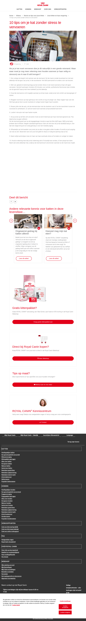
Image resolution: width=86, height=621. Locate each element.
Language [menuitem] (69, 435)
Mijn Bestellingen (6, 567)
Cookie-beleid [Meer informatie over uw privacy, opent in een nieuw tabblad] (16, 605)
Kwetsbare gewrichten (8, 470)
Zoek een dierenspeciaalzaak (10, 529)
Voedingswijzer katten (8, 452)
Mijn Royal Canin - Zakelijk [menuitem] (29, 435)
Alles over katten (6, 461)
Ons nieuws (4, 557)
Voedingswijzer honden (8, 489)
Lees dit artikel (24, 258)
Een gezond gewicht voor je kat (10, 454)
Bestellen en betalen (7, 571)
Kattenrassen (5, 479)
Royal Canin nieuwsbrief (8, 542)
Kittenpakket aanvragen (8, 459)
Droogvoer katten (6, 463)
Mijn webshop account (7, 565)
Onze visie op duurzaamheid (9, 550)
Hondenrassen (5, 516)
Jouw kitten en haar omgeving (57, 16)
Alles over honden (6, 498)
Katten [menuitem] (19, 9)
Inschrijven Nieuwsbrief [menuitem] (51, 435)
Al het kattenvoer (6, 477)
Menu (5, 3)
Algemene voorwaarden (8, 578)
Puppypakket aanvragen (8, 496)
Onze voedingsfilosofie (8, 554)
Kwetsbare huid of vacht (8, 475)
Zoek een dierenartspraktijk (9, 527)
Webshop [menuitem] (37, 9)
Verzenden (4, 574)
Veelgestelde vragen (7, 539)
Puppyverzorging (6, 494)
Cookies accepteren (65, 606)
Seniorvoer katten (6, 468)
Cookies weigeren (65, 612)
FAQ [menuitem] (3, 536)
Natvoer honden (6, 503)
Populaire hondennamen (8, 518)
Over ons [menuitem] (47, 9)
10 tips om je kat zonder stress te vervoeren (23, 17)
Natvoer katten (5, 466)
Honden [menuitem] (28, 9)
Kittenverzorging (6, 457)
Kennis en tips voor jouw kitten (34, 16)
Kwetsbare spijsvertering (8, 472)
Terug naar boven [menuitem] (73, 442)
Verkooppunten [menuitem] (60, 9)
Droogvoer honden (6, 501)
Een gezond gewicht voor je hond (11, 492)
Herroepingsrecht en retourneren (11, 576)
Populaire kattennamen (8, 481)
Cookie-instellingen (65, 601)
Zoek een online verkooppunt (10, 531)
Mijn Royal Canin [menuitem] (9, 435)
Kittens (18, 16)
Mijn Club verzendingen (8, 569)
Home (11, 16)
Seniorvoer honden (7, 505)
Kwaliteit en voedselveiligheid (10, 552)
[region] (43, 605)
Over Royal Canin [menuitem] (9, 546)
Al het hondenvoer (6, 514)
